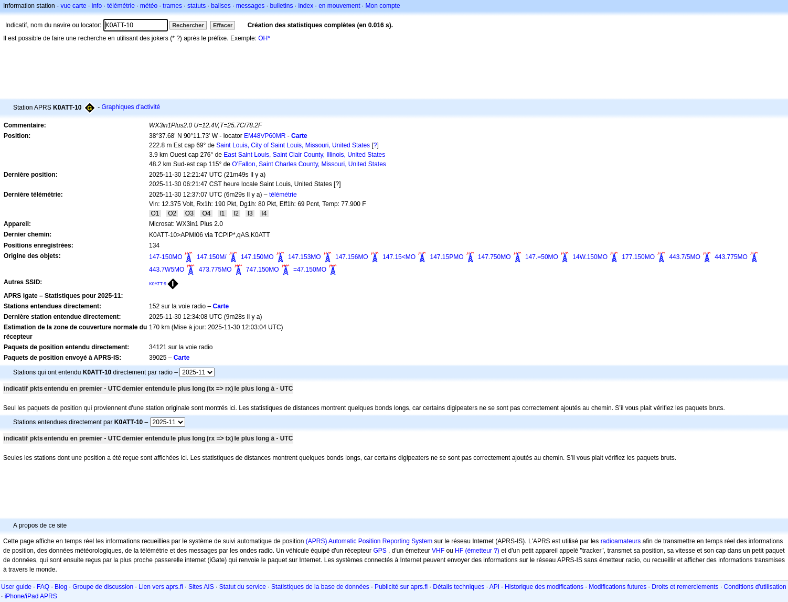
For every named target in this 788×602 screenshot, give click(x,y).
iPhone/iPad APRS (31, 596)
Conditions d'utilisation (755, 586)
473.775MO (215, 269)
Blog (61, 586)
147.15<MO (399, 257)
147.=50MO (541, 257)
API (494, 586)
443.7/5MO (684, 257)
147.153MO (304, 257)
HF (459, 550)
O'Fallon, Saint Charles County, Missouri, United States (309, 164)
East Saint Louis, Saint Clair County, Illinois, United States (304, 154)
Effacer (222, 25)
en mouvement (339, 5)
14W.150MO (590, 257)
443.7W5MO (166, 269)
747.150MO (262, 269)
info (97, 5)
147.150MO (257, 257)
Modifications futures (617, 586)
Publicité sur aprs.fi (401, 586)
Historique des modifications (544, 586)
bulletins (281, 5)
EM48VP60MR (264, 135)
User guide (16, 586)
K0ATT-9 (157, 283)
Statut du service (242, 586)
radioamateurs (621, 541)
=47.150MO (309, 269)
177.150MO (638, 257)
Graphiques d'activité (131, 107)
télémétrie (121, 5)
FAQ (43, 586)
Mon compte (383, 5)
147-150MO (165, 257)
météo (148, 5)
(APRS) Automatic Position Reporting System (369, 541)
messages (250, 5)
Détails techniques (458, 586)
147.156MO (351, 257)
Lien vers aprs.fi (161, 586)
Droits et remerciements (685, 586)
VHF (438, 550)
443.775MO (731, 257)
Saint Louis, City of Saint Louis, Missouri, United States (293, 145)
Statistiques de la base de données (320, 586)
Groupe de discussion (102, 586)
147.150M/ (212, 257)
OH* (264, 38)
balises (220, 5)
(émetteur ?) (482, 550)
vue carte (73, 5)
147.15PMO (446, 257)
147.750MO (494, 257)
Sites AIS (201, 586)
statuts (196, 5)
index (305, 5)
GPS (379, 550)
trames (172, 5)
